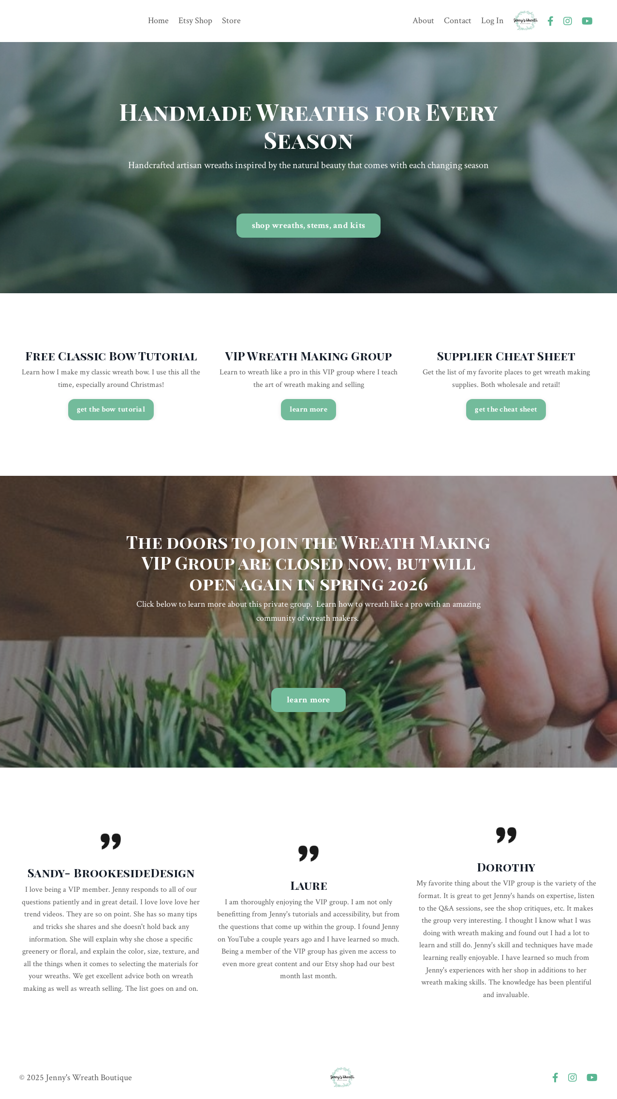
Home (158, 20)
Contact (457, 20)
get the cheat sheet (506, 409)
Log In (492, 20)
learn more (308, 409)
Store (231, 20)
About (423, 20)
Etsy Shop (195, 20)
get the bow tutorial (111, 409)
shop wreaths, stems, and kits (308, 225)
